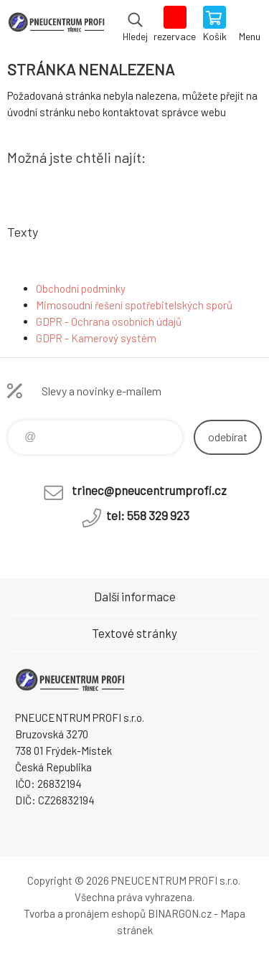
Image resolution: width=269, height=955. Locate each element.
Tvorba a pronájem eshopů (85, 913)
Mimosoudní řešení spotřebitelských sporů (134, 304)
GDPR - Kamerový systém (96, 337)
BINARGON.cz (180, 913)
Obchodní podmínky (81, 288)
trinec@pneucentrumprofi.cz (149, 490)
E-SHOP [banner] (56, 25)
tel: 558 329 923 (147, 515)
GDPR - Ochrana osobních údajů (108, 321)
